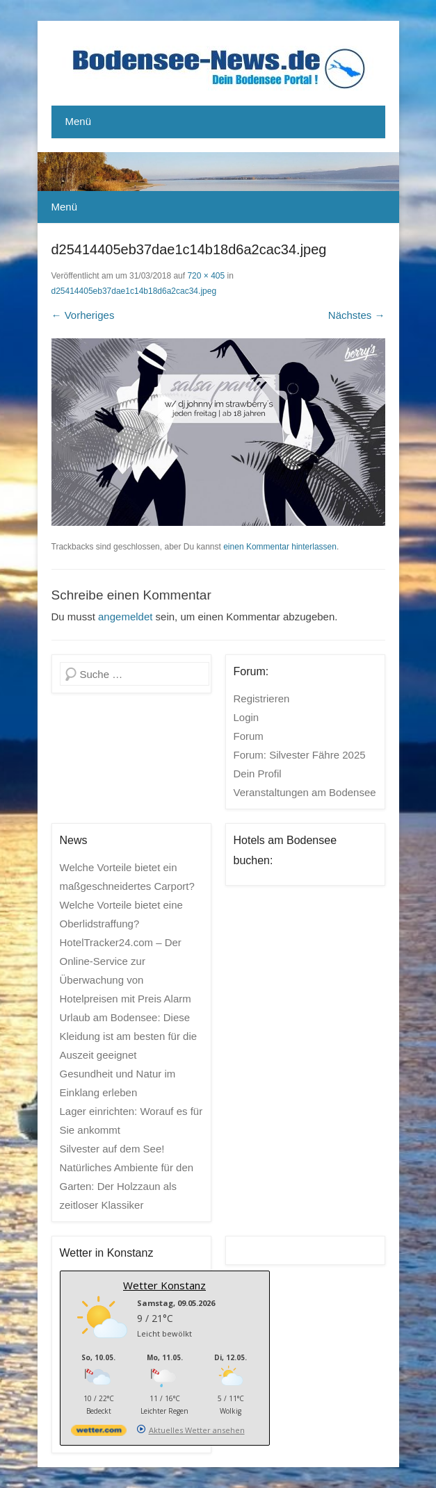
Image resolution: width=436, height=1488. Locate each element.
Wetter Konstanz (164, 1285)
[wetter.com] (99, 1433)
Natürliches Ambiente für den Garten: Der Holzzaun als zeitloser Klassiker (127, 1186)
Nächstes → (356, 315)
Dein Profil (258, 773)
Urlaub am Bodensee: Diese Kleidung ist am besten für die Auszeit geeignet (128, 1036)
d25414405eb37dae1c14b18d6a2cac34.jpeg (134, 291)
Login (246, 717)
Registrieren (262, 698)
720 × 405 (206, 276)
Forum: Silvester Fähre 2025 (300, 755)
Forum (249, 736)
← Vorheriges (83, 315)
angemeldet (125, 616)
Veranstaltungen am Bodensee (305, 792)
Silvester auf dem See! (112, 1149)
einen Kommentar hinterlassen (280, 547)
